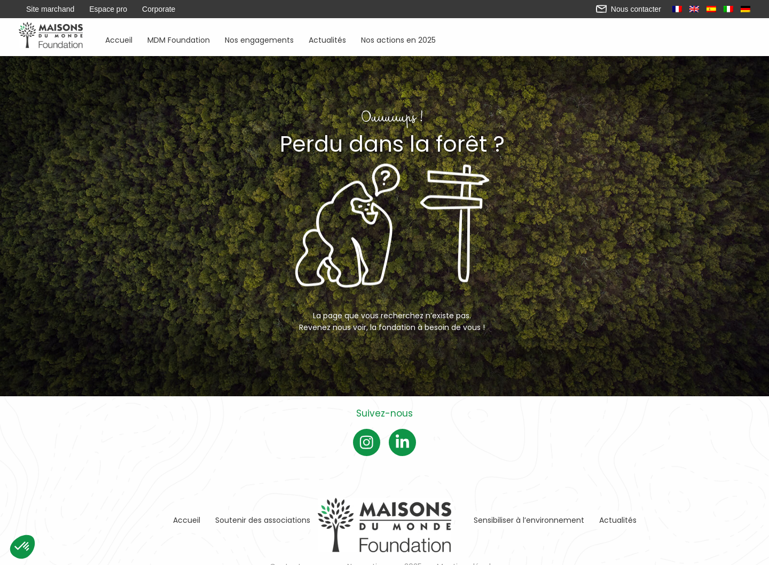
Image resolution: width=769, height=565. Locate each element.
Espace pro (108, 9)
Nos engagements (259, 39)
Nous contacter (628, 9)
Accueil (119, 39)
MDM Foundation (178, 39)
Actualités (327, 39)
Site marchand (50, 9)
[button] (22, 547)
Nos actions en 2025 (398, 39)
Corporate (158, 9)
